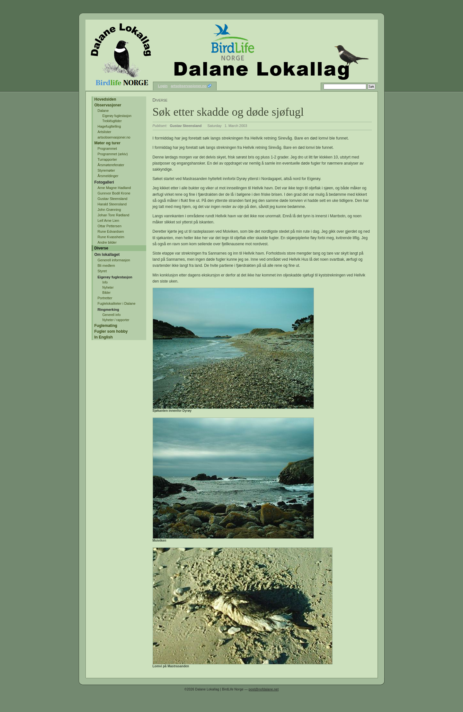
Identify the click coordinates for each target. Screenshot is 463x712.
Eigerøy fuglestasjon (117, 116)
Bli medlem (106, 265)
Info (105, 282)
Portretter (105, 298)
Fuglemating (105, 325)
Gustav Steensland (113, 199)
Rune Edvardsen (111, 231)
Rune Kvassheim (111, 237)
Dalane (103, 111)
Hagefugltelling (109, 126)
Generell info (111, 315)
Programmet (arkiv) (113, 154)
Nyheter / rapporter (115, 320)
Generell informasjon (114, 260)
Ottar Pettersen (110, 226)
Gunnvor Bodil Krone (114, 193)
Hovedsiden (105, 99)
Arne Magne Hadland (114, 188)
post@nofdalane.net (264, 689)
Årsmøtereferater (111, 165)
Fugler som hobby (111, 331)
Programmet (107, 148)
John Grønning (109, 210)
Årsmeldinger (108, 176)
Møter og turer (107, 143)
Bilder (106, 292)
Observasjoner (107, 105)
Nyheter (108, 287)
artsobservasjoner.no (188, 86)
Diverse (101, 248)
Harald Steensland (112, 204)
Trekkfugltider (112, 121)
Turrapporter (107, 159)
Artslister (104, 132)
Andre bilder (107, 242)
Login (163, 86)
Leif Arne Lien (108, 220)
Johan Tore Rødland (113, 215)
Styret (102, 271)
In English (103, 337)
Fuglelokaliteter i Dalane (117, 303)
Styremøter (106, 170)
